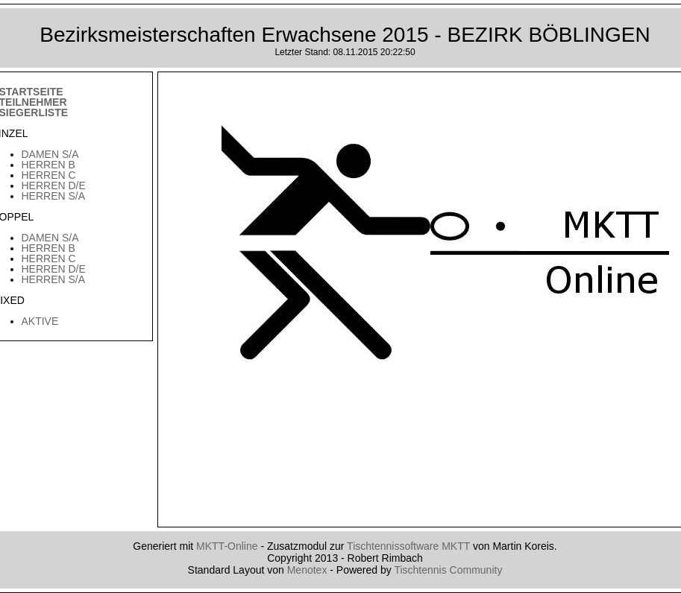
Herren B (48, 165)
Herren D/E (54, 185)
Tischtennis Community (448, 570)
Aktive (40, 321)
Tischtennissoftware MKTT (408, 546)
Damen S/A (50, 154)
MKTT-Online (226, 546)
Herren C (49, 175)
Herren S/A (54, 196)
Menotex (307, 570)
